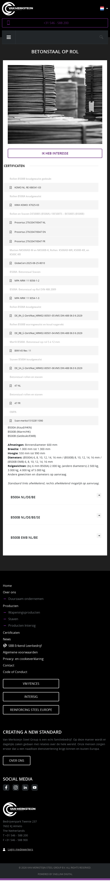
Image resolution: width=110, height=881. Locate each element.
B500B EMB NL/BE (24, 537)
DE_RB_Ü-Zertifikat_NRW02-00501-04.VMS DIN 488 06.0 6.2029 (48, 333)
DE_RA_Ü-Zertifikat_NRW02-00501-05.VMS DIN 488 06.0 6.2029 (48, 315)
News (7, 639)
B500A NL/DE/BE (23, 497)
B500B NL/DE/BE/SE (25, 517)
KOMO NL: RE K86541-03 (28, 187)
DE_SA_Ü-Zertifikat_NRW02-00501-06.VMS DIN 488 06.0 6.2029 (48, 368)
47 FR (17, 403)
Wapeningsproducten (24, 612)
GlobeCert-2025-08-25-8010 (30, 263)
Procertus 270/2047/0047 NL (30, 222)
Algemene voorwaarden (20, 652)
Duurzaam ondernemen (26, 599)
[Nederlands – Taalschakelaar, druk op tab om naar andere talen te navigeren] (107, 10)
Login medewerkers (20, 849)
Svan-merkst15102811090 (29, 420)
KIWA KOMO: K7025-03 (27, 204)
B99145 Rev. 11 (23, 350)
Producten (10, 606)
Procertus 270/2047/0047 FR (30, 241)
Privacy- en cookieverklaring (23, 659)
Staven (13, 619)
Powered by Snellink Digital (55, 874)
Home (7, 586)
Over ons (9, 592)
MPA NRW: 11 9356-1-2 (27, 280)
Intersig (31, 697)
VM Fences (31, 683)
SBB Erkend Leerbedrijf (25, 646)
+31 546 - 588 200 (56, 23)
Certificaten (11, 632)
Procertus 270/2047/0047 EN (30, 231)
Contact (8, 665)
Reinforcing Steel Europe (31, 710)
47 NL (18, 385)
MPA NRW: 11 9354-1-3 (27, 298)
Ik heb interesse (55, 153)
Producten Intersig (22, 625)
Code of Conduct (15, 672)
